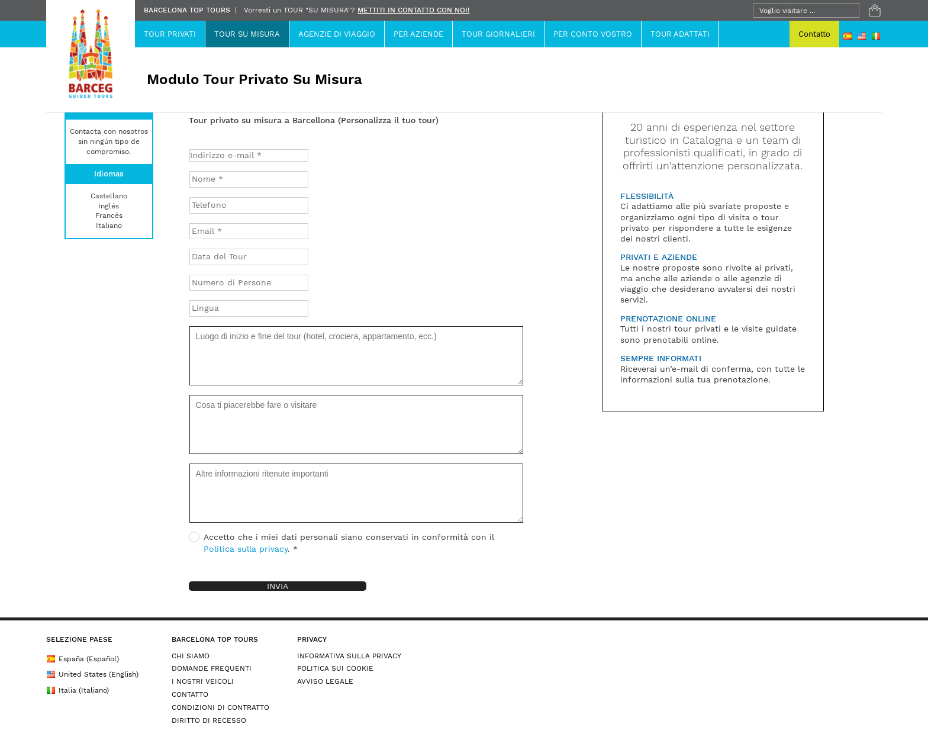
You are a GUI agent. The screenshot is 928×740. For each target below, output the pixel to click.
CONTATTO (190, 694)
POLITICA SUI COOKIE (335, 668)
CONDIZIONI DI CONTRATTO (220, 707)
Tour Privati (170, 34)
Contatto (814, 34)
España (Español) (82, 659)
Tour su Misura (247, 34)
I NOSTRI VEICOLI (203, 681)
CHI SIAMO (191, 656)
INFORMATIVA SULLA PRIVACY (349, 656)
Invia (277, 586)
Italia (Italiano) (77, 690)
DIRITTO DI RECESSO (209, 720)
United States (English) (92, 674)
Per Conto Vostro (592, 34)
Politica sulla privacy (246, 549)
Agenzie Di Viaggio (336, 34)
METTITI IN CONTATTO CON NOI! (413, 10)
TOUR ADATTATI (680, 34)
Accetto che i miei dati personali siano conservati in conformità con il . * (341, 543)
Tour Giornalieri (498, 34)
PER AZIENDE (418, 34)
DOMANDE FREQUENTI (212, 668)
